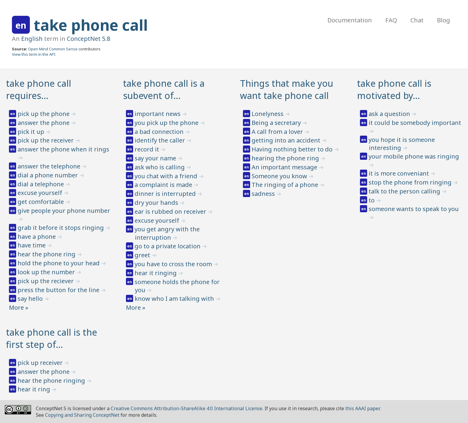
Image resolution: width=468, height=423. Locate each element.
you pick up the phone (167, 123)
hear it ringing (156, 273)
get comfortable (41, 202)
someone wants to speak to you (414, 209)
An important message (285, 167)
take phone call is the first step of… (51, 338)
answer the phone (44, 123)
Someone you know (280, 176)
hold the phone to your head (59, 263)
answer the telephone (50, 166)
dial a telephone (41, 184)
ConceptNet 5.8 (88, 39)
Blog (443, 20)
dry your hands (157, 203)
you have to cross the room (174, 264)
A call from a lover (278, 132)
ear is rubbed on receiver (171, 211)
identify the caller (161, 140)
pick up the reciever (46, 281)
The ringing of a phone (286, 185)
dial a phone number (48, 175)
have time (32, 245)
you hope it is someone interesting (402, 144)
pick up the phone (44, 114)
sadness (264, 194)
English (32, 39)
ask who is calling (160, 167)
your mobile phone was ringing (414, 156)
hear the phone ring (47, 254)
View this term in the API (34, 54)
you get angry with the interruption (167, 233)
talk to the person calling (405, 191)
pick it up (32, 132)
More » (18, 307)
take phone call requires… (38, 89)
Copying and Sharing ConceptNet (82, 415)
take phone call (91, 25)
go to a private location (168, 246)
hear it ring (35, 389)
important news (158, 114)
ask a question (390, 114)
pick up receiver (41, 363)
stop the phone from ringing (411, 182)
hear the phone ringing (52, 380)
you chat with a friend (167, 176)
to (372, 200)
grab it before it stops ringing (61, 228)
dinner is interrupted (166, 194)
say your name (156, 158)
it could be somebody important (415, 123)
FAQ (391, 20)
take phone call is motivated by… (394, 89)
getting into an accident (287, 140)
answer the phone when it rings (63, 149)
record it (148, 149)
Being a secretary (277, 123)
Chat (417, 20)
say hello (31, 299)
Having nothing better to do (293, 149)
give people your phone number (64, 211)
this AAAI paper (362, 408)
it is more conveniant (399, 173)
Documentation (349, 20)
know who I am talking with (175, 299)
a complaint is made (164, 185)
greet (143, 255)
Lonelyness (268, 114)
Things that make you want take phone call (286, 89)
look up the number (47, 272)
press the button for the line (59, 290)
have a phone (37, 237)
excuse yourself (41, 193)
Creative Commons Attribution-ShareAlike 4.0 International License (186, 408)
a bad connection (160, 132)
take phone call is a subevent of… (163, 89)
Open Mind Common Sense (53, 49)
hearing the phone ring (286, 158)
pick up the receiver (46, 140)
